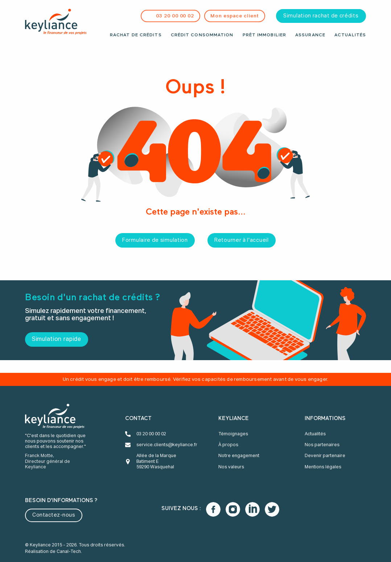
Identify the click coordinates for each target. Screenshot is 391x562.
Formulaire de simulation (155, 240)
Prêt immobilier (265, 35)
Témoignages (233, 434)
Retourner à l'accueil (241, 240)
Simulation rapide (56, 339)
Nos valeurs (231, 467)
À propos (228, 445)
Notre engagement (238, 455)
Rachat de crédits (136, 35)
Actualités (350, 35)
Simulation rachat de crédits (321, 16)
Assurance (310, 35)
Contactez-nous (53, 515)
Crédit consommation (202, 35)
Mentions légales (323, 467)
